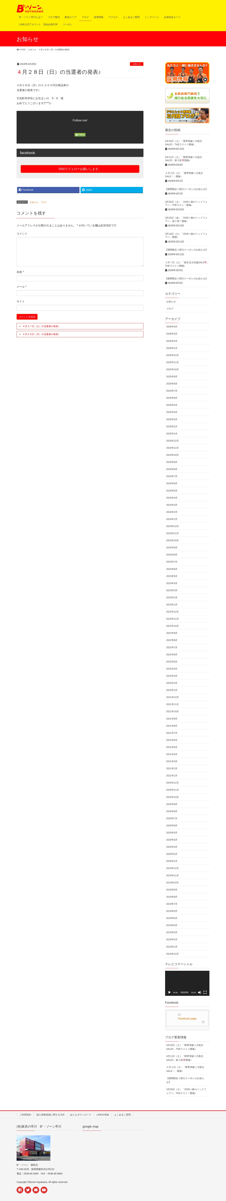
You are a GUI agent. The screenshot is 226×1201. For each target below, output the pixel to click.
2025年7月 (172, 390)
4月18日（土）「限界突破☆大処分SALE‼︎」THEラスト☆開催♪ (184, 1047)
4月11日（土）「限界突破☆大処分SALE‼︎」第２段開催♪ (184, 1058)
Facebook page (187, 1018)
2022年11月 (172, 618)
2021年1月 (172, 775)
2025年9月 (172, 376)
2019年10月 (172, 882)
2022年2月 (172, 683)
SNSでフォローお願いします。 (80, 169)
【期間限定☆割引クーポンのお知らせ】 (186, 189)
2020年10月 (172, 797)
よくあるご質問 (122, 1114)
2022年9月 (172, 633)
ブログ (44, 202)
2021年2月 (172, 768)
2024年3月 (172, 504)
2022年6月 (172, 654)
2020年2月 (172, 854)
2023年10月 (172, 540)
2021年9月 (172, 718)
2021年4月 (172, 754)
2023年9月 (172, 547)
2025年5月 (172, 405)
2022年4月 (172, 668)
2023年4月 (172, 583)
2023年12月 (172, 526)
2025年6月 (172, 397)
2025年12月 (172, 355)
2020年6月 (172, 825)
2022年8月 (172, 640)
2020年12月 (172, 782)
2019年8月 (172, 896)
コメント (22, 233)
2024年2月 (172, 512)
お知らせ (137, 64)
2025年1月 (172, 433)
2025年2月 (172, 426)
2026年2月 (172, 341)
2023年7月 (172, 561)
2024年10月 (172, 455)
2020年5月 (172, 832)
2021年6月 (172, 740)
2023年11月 (172, 533)
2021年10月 (172, 711)
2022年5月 (172, 661)
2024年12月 (172, 440)
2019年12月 (172, 868)
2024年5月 (172, 490)
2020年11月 (172, 789)
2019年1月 (172, 946)
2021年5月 (172, 747)
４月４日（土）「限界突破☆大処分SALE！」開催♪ (185, 1069)
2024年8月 (172, 469)
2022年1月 (172, 690)
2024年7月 (172, 476)
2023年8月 (172, 554)
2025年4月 (172, 412)
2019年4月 (172, 925)
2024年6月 (172, 483)
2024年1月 (172, 519)
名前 (20, 272)
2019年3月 (172, 932)
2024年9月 (172, 462)
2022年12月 (172, 611)
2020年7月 (172, 818)
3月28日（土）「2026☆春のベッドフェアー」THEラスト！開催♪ (186, 1091)
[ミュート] (199, 992)
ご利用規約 (25, 1114)
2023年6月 (172, 569)
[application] (187, 983)
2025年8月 (172, 383)
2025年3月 (172, 419)
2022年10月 (172, 626)
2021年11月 (172, 704)
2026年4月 (172, 326)
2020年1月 (172, 861)
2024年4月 (172, 497)
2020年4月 (172, 839)
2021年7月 (172, 733)
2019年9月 (172, 889)
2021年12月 (172, 697)
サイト (21, 301)
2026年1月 (172, 348)
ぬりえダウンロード (80, 1114)
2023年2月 (172, 597)
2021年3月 (172, 761)
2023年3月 (172, 590)
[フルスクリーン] (205, 992)
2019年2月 (172, 939)
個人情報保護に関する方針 (50, 1114)
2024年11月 (172, 447)
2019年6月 (172, 911)
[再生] (169, 992)
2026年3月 (172, 333)
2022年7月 (172, 647)
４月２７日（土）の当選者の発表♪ (40, 326)
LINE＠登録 (103, 1114)
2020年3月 (172, 846)
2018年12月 (172, 953)
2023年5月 (172, 576)
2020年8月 (172, 811)
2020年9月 (172, 804)
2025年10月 (172, 369)
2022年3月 (172, 675)
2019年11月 (172, 875)
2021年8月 (172, 725)
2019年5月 (172, 918)
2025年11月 (172, 362)
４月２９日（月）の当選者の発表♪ (40, 334)
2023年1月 (172, 604)
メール (22, 286)
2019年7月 (172, 904)
